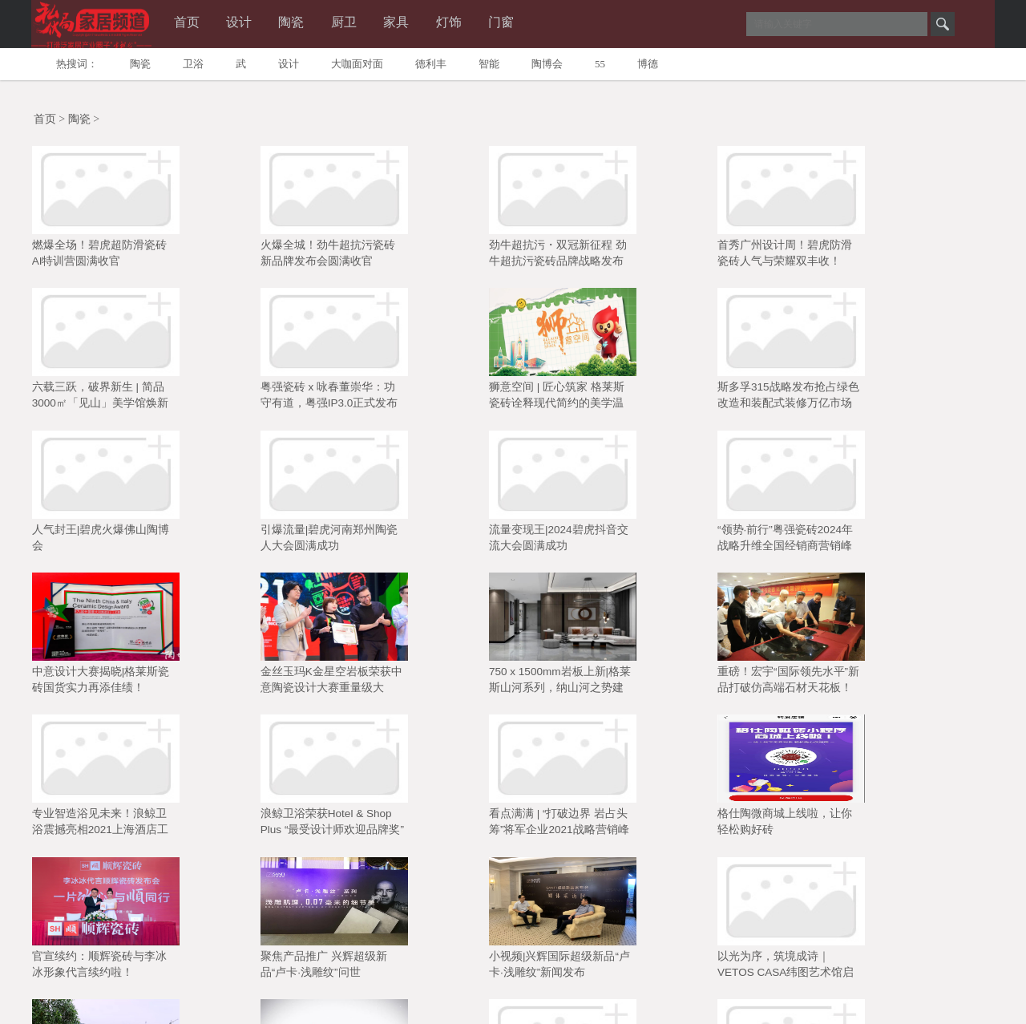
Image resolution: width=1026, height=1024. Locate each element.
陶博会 (547, 64)
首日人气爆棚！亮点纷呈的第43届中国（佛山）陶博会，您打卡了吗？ (588, 827)
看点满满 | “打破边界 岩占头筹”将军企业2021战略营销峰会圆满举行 (110, 685)
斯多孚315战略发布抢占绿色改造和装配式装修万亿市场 (271, 399)
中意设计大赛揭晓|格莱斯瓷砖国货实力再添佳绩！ (109, 541)
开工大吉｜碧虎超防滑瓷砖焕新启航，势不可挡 (428, 825)
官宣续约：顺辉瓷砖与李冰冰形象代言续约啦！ (428, 683)
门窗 (544, 23)
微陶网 (253, 948)
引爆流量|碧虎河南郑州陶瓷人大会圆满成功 (590, 399)
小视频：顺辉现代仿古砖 (743, 817)
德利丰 (430, 64)
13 (635, 870)
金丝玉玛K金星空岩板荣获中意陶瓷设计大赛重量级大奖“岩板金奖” (271, 543)
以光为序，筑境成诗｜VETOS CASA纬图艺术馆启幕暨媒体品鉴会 (911, 685)
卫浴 (193, 64)
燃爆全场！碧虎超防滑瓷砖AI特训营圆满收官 (107, 257)
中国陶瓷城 (159, 948)
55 (600, 64)
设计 (256, 23)
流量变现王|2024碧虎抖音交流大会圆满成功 (751, 399)
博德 (647, 64)
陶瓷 (313, 23)
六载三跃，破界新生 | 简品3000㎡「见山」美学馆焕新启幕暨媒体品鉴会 (749, 259)
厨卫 (371, 23)
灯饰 (486, 23)
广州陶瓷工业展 (83, 948)
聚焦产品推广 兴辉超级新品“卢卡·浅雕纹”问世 (584, 683)
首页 (198, 23)
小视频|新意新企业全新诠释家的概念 (109, 825)
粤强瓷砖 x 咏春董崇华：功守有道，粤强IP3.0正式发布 (911, 257)
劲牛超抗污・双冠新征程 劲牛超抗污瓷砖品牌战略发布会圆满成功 (430, 259)
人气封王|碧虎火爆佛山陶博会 (430, 399)
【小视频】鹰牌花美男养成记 (267, 825)
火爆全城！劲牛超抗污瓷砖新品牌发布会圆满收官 (267, 257)
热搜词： (77, 64)
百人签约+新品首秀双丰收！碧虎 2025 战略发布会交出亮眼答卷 (913, 827)
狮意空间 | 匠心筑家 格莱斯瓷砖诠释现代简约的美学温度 (108, 401)
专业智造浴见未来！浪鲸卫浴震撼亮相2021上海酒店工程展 (749, 543)
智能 (489, 64)
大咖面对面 (357, 64)
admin (602, 1004)
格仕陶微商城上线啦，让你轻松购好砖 (267, 683)
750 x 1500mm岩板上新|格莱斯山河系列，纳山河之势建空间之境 (428, 543)
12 (605, 870)
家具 (429, 23)
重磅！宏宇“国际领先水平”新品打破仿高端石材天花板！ (592, 541)
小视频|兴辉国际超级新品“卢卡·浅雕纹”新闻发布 (751, 683)
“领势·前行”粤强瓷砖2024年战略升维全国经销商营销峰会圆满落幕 (910, 401)
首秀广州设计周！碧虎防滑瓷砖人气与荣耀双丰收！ (588, 257)
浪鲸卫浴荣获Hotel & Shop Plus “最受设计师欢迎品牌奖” (909, 543)
